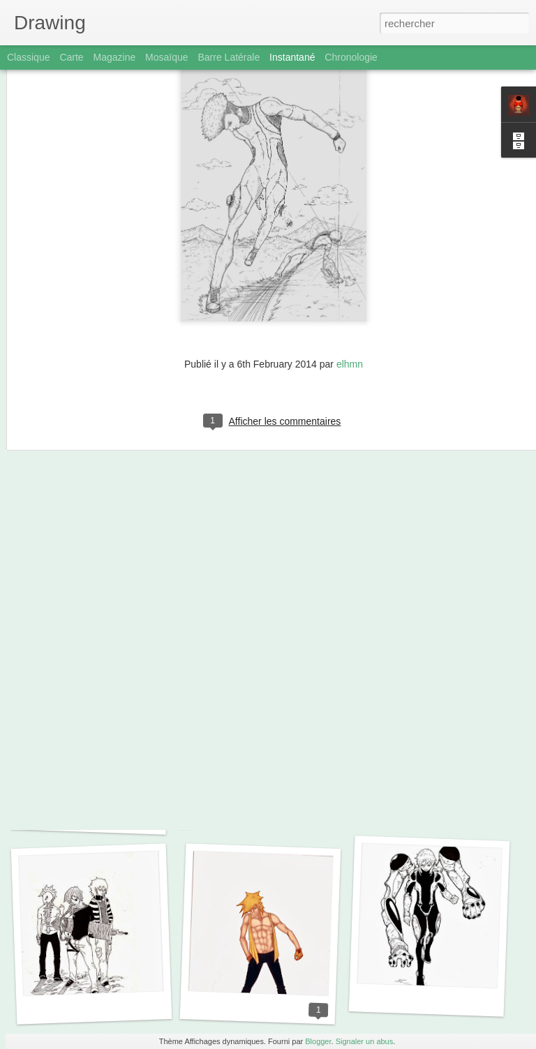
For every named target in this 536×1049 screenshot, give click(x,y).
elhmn (349, 298)
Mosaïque (166, 57)
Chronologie (351, 57)
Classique (28, 57)
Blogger (318, 1041)
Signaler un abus (365, 1041)
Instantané (292, 57)
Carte (71, 57)
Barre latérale (229, 57)
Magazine (115, 57)
